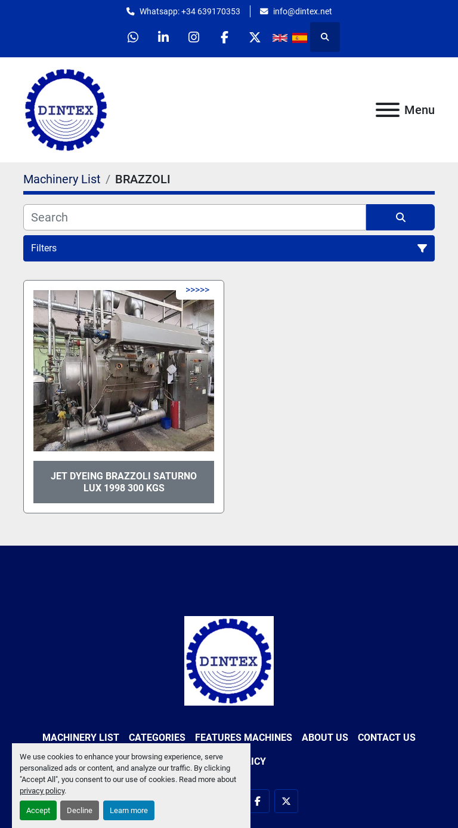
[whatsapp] (133, 37)
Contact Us (387, 737)
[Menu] (388, 110)
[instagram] (194, 37)
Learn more (129, 810)
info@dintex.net (302, 11)
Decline (79, 810)
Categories (157, 737)
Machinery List (80, 737)
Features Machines (243, 737)
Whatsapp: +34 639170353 (190, 11)
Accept (38, 810)
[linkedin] (163, 37)
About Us (325, 737)
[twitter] (255, 37)
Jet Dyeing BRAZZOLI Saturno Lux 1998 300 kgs (124, 481)
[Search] (194, 217)
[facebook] (224, 37)
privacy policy (42, 790)
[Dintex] (229, 660)
